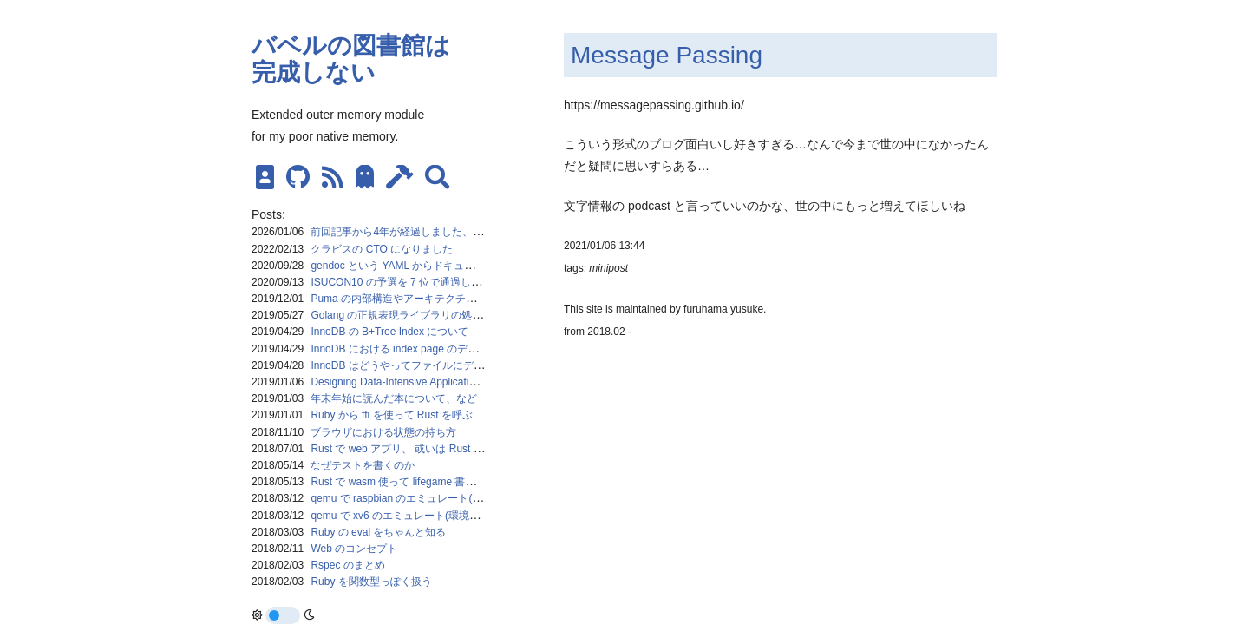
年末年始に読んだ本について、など (394, 398)
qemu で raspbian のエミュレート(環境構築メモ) (424, 498)
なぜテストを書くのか (363, 465)
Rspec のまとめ (347, 565)
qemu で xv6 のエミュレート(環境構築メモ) (412, 516)
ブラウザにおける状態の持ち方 (383, 432)
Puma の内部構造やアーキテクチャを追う (409, 299)
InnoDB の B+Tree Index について (389, 332)
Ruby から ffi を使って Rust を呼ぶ (391, 415)
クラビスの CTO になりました (382, 249)
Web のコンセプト (354, 549)
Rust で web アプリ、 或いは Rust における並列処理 (433, 449)
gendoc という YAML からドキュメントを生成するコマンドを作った (471, 266)
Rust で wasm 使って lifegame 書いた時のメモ (419, 482)
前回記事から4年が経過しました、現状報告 (412, 232)
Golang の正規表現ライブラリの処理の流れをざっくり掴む (448, 315)
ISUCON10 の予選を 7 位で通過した (396, 282)
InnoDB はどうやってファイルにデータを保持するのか (438, 365)
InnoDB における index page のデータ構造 (410, 349)
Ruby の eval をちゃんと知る (378, 532)
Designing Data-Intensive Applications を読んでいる (431, 382)
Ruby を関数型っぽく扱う (371, 582)
